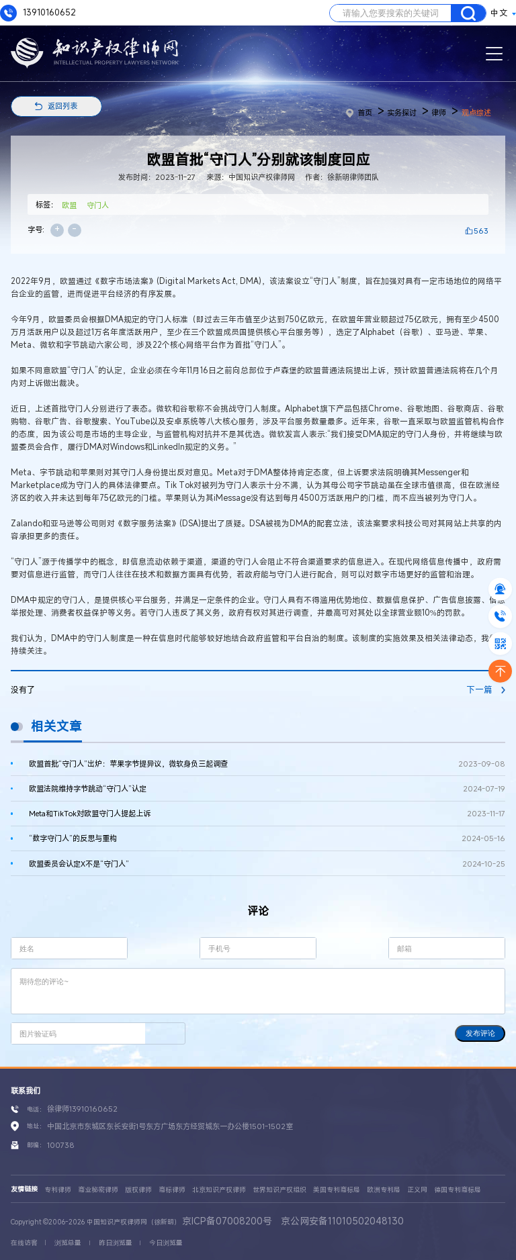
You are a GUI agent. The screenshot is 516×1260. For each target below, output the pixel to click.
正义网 (417, 1189)
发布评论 (480, 1033)
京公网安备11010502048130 (342, 1220)
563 (481, 231)
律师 (438, 112)
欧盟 (69, 205)
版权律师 (138, 1189)
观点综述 (476, 112)
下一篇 (485, 689)
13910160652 (38, 13)
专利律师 (57, 1189)
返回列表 (62, 106)
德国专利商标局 (457, 1189)
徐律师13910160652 (82, 1109)
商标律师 (172, 1189)
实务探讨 (402, 112)
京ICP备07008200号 (227, 1220)
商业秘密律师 (98, 1189)
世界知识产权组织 (279, 1189)
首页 (359, 112)
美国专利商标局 (336, 1189)
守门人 (98, 205)
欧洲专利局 (383, 1189)
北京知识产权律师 (219, 1189)
